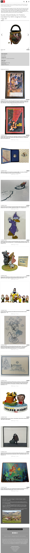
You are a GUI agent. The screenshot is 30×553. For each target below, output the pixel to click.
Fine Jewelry (12, 505)
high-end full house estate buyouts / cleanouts (13, 504)
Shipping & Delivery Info (5, 64)
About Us (5, 536)
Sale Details (3, 61)
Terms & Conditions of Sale (5, 62)
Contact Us (9, 536)
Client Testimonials (23, 536)
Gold (7, 505)
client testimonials (7, 503)
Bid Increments (3, 63)
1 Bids (1, 50)
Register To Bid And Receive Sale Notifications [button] (15, 529)
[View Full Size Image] (28, 48)
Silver (9, 505)
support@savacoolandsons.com (18, 509)
